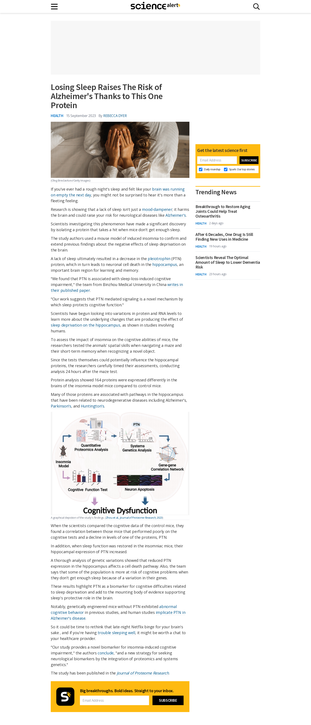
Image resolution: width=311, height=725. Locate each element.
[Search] (256, 6)
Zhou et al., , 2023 (134, 518)
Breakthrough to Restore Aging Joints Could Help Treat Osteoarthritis (222, 211)
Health (57, 115)
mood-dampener (157, 209)
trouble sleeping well (116, 632)
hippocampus (164, 264)
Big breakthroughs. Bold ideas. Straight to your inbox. (127, 690)
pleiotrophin (159, 258)
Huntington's (92, 406)
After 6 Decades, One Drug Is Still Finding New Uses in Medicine (224, 237)
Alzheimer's (175, 215)
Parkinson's (61, 406)
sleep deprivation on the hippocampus (85, 325)
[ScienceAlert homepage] (155, 6)
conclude (106, 653)
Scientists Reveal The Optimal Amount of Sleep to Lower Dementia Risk (227, 262)
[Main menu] (54, 6)
